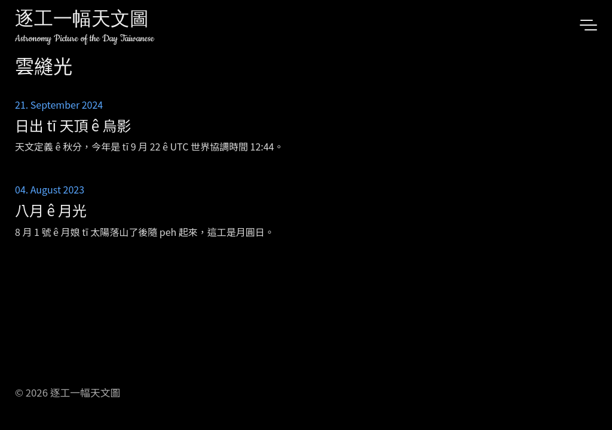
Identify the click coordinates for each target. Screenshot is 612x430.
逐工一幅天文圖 (82, 20)
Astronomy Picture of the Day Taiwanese (84, 38)
